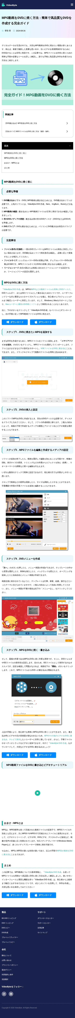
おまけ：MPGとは (11, 163)
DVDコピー (6, 928)
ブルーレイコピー (8, 942)
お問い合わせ (6, 960)
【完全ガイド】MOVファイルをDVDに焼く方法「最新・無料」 (27, 131)
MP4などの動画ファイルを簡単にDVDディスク (51, 289)
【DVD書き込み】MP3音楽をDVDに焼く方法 (21, 123)
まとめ (7, 168)
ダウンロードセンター (46, 918)
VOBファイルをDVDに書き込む (53, 348)
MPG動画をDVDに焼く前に (15, 153)
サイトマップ (42, 933)
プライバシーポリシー (10, 965)
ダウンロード (16, 322)
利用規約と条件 (7, 975)
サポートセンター (44, 923)
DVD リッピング (7, 923)
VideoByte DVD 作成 (12, 289)
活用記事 (41, 928)
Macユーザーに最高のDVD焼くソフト (21, 304)
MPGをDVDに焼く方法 (13, 158)
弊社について (6, 955)
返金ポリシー (6, 970)
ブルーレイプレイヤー (10, 937)
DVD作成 (5, 933)
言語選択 (5, 979)
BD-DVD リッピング (9, 918)
